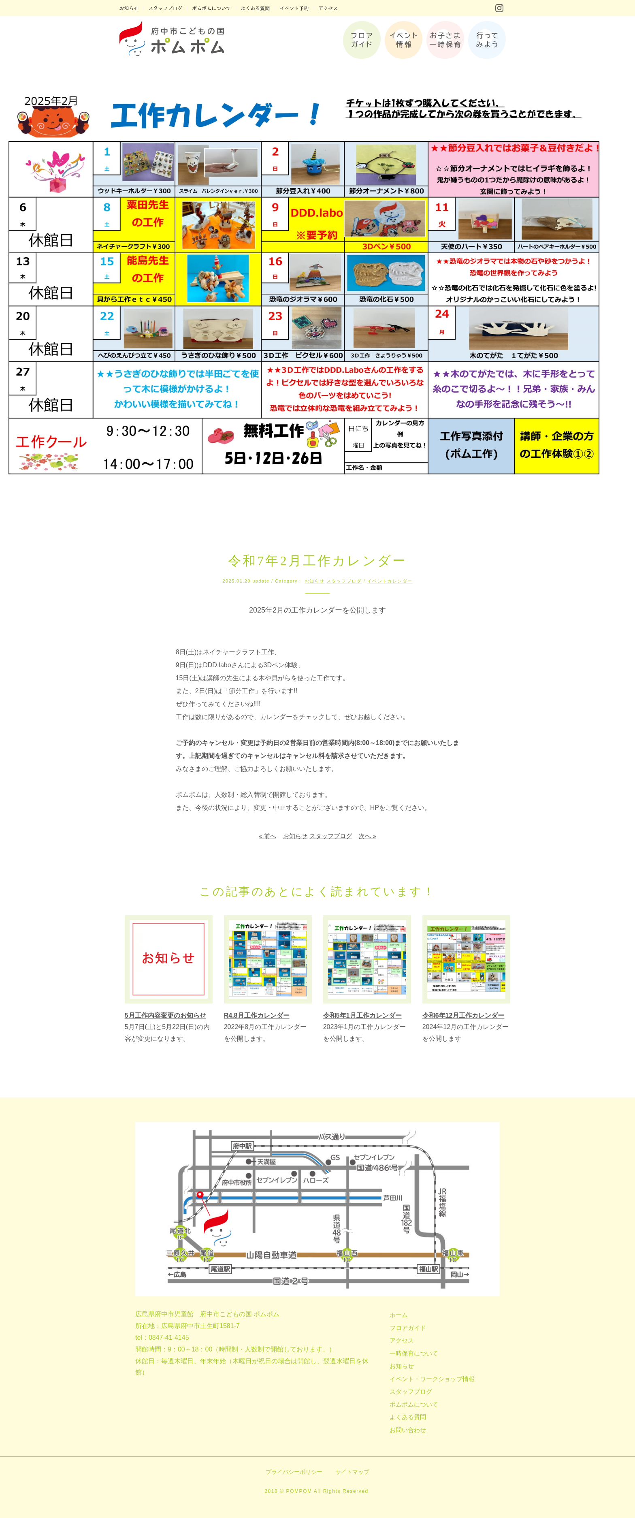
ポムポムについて (414, 1404)
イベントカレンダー (390, 581)
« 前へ (267, 836)
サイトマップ (352, 1472)
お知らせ (315, 581)
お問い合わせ (408, 1429)
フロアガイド (408, 1327)
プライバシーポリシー (294, 1472)
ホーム (399, 1314)
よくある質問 (408, 1416)
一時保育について (414, 1353)
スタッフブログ (344, 581)
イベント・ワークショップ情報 (432, 1378)
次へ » (367, 836)
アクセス (402, 1340)
